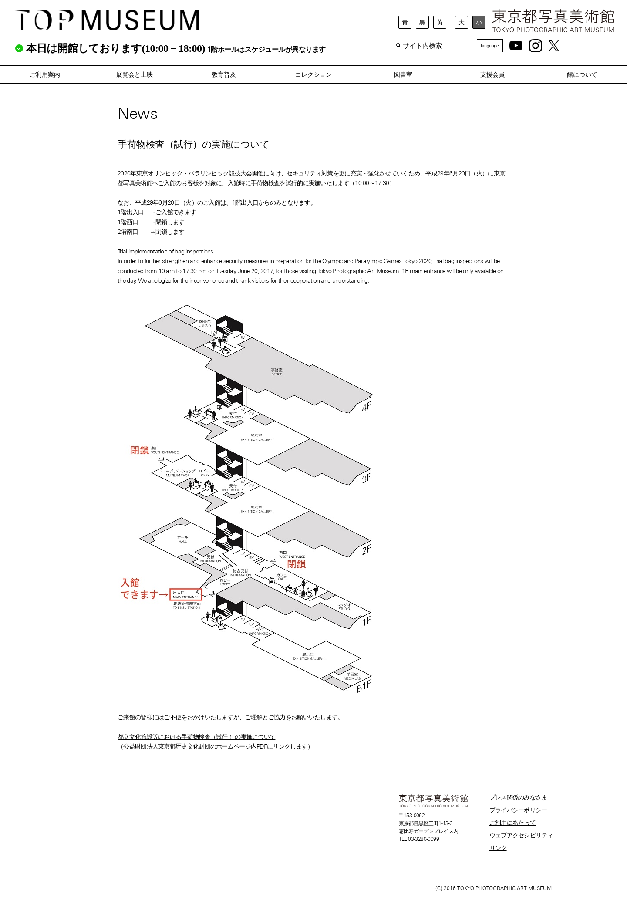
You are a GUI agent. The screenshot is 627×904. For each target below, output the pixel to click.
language (490, 46)
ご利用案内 (45, 74)
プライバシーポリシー (518, 809)
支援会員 (492, 74)
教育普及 (224, 74)
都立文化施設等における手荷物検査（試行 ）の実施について (196, 736)
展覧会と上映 (134, 74)
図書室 (403, 74)
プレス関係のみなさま (518, 797)
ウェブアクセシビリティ (521, 835)
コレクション (313, 74)
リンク (498, 847)
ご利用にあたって (512, 822)
